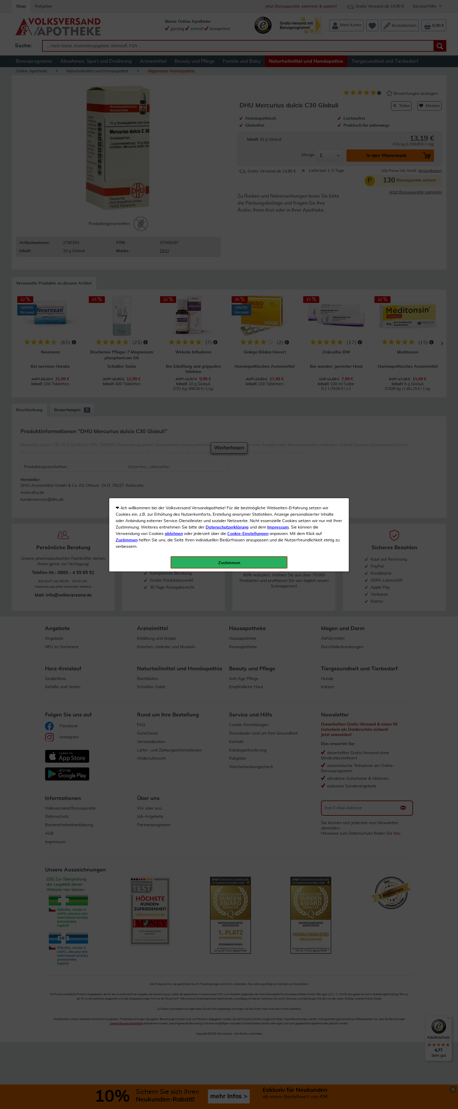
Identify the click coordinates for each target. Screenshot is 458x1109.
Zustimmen (127, 144)
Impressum (278, 131)
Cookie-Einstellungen (247, 137)
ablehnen (174, 137)
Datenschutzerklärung (227, 131)
